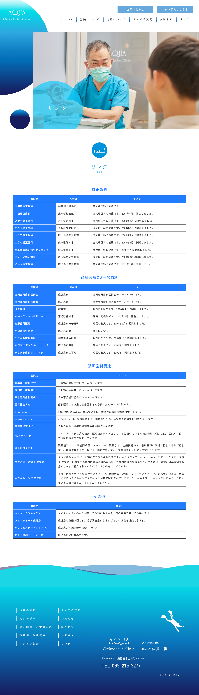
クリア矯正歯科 (24, 235)
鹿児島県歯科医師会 (26, 294)
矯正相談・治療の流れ (36, 627)
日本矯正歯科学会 (25, 383)
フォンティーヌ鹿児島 (28, 520)
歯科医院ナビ (22, 404)
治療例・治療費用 (33, 635)
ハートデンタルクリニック (30, 316)
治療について (116, 19)
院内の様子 (28, 618)
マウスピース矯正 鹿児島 (29, 462)
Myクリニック (23, 436)
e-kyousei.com (23, 419)
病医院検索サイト (25, 426)
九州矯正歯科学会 (25, 390)
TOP (69, 19)
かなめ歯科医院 (24, 331)
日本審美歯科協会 (25, 397)
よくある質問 (143, 19)
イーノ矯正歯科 (24, 264)
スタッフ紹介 (29, 643)
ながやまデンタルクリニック (32, 345)
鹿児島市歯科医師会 (26, 301)
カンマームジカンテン (28, 513)
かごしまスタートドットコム (32, 527)
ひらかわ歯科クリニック (29, 352)
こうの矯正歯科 (24, 242)
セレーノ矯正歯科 (25, 257)
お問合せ (67, 635)
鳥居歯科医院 (22, 323)
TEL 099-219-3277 (121, 665)
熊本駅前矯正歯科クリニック (32, 250)
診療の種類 (28, 610)
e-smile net (22, 412)
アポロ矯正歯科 (24, 220)
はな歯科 (20, 309)
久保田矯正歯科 (24, 206)
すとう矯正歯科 (24, 228)
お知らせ (166, 19)
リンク (185, 19)
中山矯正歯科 (22, 213)
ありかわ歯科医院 (25, 338)
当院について (90, 19)
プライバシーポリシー (171, 674)
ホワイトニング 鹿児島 (28, 478)
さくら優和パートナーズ (29, 535)
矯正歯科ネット (24, 447)
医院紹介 (67, 627)
